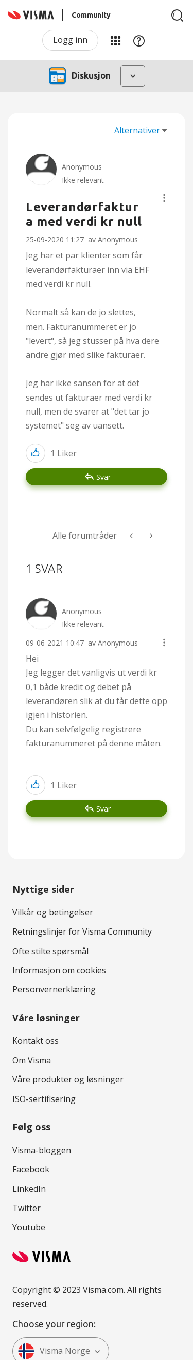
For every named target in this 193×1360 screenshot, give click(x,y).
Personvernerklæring (54, 989)
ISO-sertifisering (44, 1099)
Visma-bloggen (41, 1150)
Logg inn (70, 39)
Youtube (28, 1227)
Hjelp (139, 40)
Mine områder (115, 40)
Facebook (30, 1169)
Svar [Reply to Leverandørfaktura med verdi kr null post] (103, 477)
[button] (164, 198)
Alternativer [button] (137, 130)
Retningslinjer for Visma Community (82, 931)
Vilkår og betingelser (52, 912)
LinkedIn (29, 1189)
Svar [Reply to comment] (103, 809)
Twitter (26, 1208)
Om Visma (31, 1060)
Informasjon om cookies (59, 970)
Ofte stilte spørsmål (50, 951)
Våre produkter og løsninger (68, 1079)
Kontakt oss (35, 1040)
